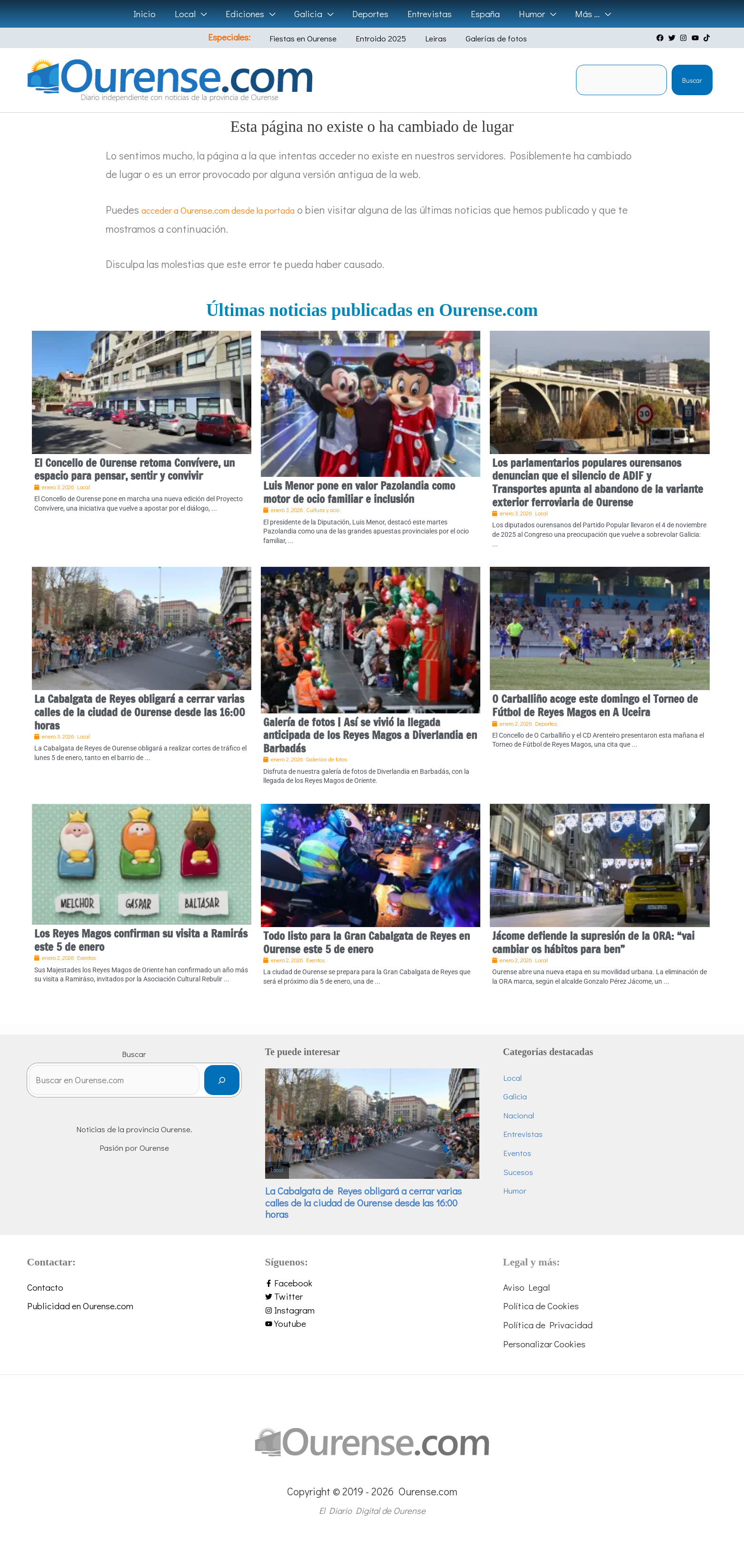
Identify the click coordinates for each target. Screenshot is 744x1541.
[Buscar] (221, 1083)
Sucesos (518, 1171)
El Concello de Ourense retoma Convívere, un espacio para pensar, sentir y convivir (134, 469)
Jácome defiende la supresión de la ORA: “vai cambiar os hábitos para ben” (593, 942)
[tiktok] (708, 37)
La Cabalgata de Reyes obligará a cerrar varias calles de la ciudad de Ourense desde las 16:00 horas (139, 712)
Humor (514, 1190)
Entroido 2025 (382, 38)
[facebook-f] (372, 1283)
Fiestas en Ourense (311, 38)
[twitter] (673, 37)
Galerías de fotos (483, 38)
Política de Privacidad (548, 1325)
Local (276, 1170)
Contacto (45, 1287)
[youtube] (696, 37)
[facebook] (661, 37)
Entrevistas (523, 1133)
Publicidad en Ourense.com (80, 1306)
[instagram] (684, 37)
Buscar (692, 80)
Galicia (515, 1096)
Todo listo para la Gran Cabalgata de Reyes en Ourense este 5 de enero (366, 942)
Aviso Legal (526, 1287)
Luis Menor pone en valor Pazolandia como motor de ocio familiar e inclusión (359, 492)
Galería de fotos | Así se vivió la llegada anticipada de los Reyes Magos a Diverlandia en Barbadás (370, 735)
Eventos (517, 1152)
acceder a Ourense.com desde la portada (233, 210)
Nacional (518, 1115)
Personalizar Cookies (544, 1344)
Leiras (430, 38)
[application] (203, 14)
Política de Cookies (541, 1306)
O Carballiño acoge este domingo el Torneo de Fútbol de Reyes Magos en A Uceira (595, 705)
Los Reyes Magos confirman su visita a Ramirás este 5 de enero (141, 940)
